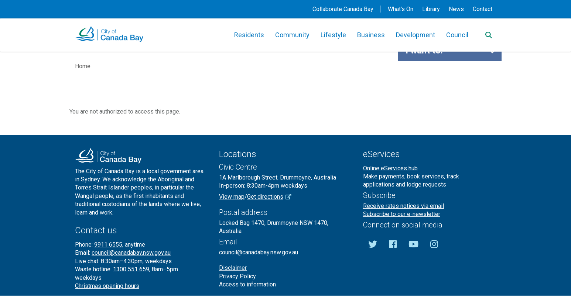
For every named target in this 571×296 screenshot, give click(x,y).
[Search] (488, 35)
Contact (482, 9)
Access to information (247, 284)
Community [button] (292, 35)
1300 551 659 (131, 269)
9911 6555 (108, 244)
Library (431, 9)
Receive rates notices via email (403, 205)
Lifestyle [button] (333, 35)
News (456, 9)
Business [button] (371, 35)
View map (232, 196)
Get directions (272, 196)
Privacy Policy (237, 276)
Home (82, 66)
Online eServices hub (390, 168)
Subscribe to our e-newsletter (401, 213)
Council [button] (457, 35)
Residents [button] (249, 35)
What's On (400, 9)
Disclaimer (233, 267)
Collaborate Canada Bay (342, 9)
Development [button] (415, 35)
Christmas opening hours (107, 285)
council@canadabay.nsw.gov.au (131, 252)
